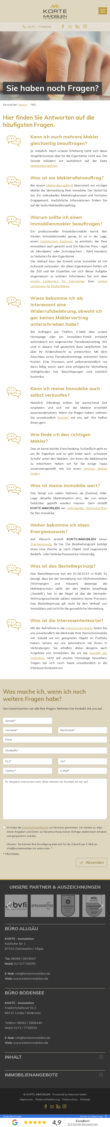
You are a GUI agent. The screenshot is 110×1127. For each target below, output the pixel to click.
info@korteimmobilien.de (32, 973)
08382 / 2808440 (29, 1023)
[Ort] (82, 761)
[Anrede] (27, 720)
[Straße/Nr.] (55, 750)
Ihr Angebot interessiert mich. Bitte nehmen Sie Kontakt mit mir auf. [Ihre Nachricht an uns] (55, 798)
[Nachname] (82, 730)
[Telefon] (27, 770)
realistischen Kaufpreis (56, 241)
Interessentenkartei (79, 628)
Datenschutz (70, 1099)
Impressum (26, 1099)
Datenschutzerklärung (35, 827)
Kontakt (63, 417)
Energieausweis (41, 544)
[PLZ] (27, 761)
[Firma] (55, 739)
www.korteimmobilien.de (30, 978)
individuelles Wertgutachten (87, 508)
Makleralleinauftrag (43, 166)
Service (22, 104)
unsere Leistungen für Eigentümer (57, 281)
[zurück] (9, 905)
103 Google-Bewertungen (83, 1124)
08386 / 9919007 (23, 958)
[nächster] (101, 905)
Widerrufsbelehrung (47, 1099)
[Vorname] (27, 730)
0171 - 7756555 (39, 27)
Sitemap (85, 1099)
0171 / (19, 1028)
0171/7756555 (25, 963)
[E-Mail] (82, 770)
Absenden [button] (95, 862)
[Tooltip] (105, 1116)
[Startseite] (55, 11)
